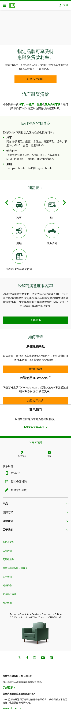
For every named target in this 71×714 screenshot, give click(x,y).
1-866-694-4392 (35, 425)
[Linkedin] (51, 656)
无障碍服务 (8, 558)
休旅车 (30, 103)
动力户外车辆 (52, 103)
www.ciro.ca (10, 706)
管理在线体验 (9, 592)
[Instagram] (34, 656)
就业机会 (7, 584)
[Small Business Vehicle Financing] (19, 258)
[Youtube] (43, 656)
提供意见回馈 (17, 488)
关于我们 (7, 575)
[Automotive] (19, 207)
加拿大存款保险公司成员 (15, 566)
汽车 (21, 103)
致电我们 (14, 471)
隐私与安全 (8, 540)
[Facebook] (27, 656)
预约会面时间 (17, 480)
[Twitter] (19, 656)
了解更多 (8, 686)
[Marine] (19, 232)
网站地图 (7, 601)
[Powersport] (52, 232)
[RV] (52, 207)
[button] (35, 318)
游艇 (39, 103)
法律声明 (7, 549)
